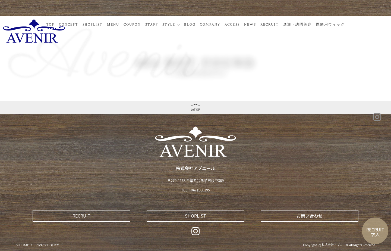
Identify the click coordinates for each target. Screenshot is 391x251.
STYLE (168, 24)
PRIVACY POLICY (46, 245)
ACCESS (232, 24)
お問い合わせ (310, 215)
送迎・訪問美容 (297, 24)
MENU (113, 24)
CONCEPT (68, 24)
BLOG (189, 24)
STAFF (151, 24)
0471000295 (200, 190)
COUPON (132, 24)
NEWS (250, 24)
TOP (50, 24)
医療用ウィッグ (330, 24)
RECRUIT (269, 24)
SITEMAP (22, 245)
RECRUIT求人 (375, 232)
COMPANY (210, 24)
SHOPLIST (93, 24)
